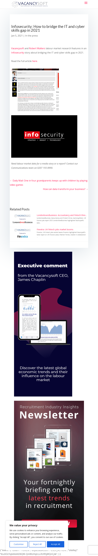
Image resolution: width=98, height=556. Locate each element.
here (34, 61)
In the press (31, 35)
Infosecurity (17, 52)
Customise (19, 544)
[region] (37, 535)
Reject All (37, 544)
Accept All (55, 544)
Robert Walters (37, 48)
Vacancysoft (17, 48)
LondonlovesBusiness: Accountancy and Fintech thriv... (62, 215)
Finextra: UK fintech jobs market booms (55, 229)
